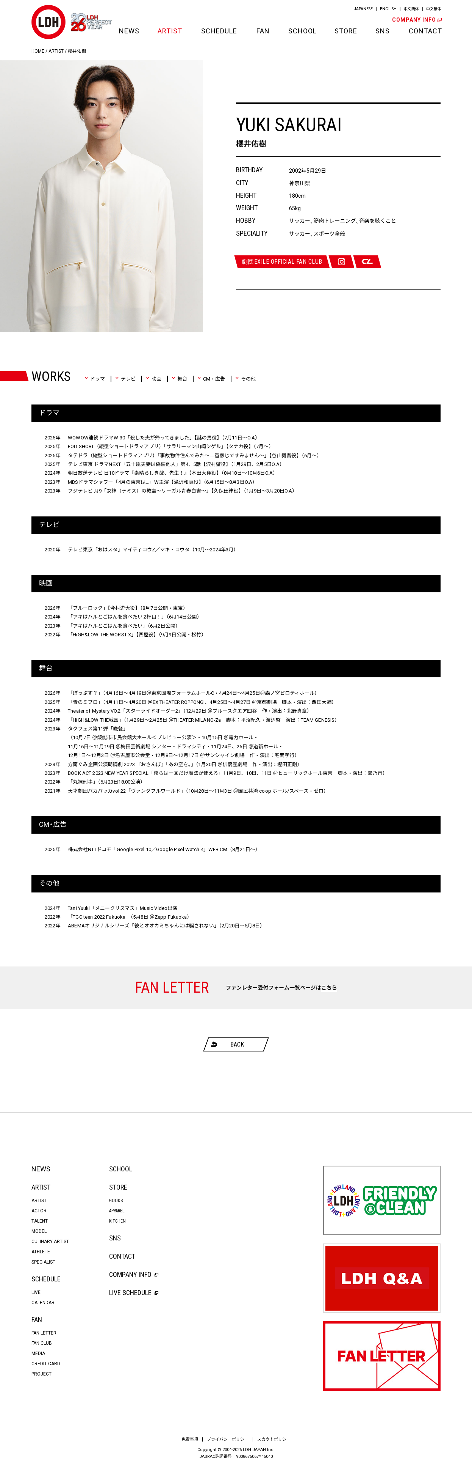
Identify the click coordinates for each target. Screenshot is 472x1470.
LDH (48, 22)
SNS (382, 31)
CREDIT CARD (45, 1363)
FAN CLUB (41, 1343)
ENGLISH (388, 9)
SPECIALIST (43, 1262)
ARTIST (170, 31)
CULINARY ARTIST (50, 1241)
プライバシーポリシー (228, 1439)
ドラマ (94, 378)
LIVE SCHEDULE (133, 1293)
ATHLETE (40, 1251)
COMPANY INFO (416, 20)
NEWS (129, 31)
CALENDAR (43, 1302)
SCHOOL (302, 31)
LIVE (36, 1292)
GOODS (116, 1200)
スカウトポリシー (274, 1439)
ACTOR (39, 1210)
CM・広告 (211, 378)
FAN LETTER (43, 1333)
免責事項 (189, 1439)
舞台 (179, 378)
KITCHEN (117, 1221)
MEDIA (38, 1353)
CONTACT (425, 31)
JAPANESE (363, 9)
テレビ (125, 378)
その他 (245, 378)
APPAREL (117, 1210)
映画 (153, 378)
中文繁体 (433, 9)
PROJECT (41, 1374)
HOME (37, 51)
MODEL (39, 1231)
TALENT (39, 1221)
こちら (329, 988)
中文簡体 (411, 9)
